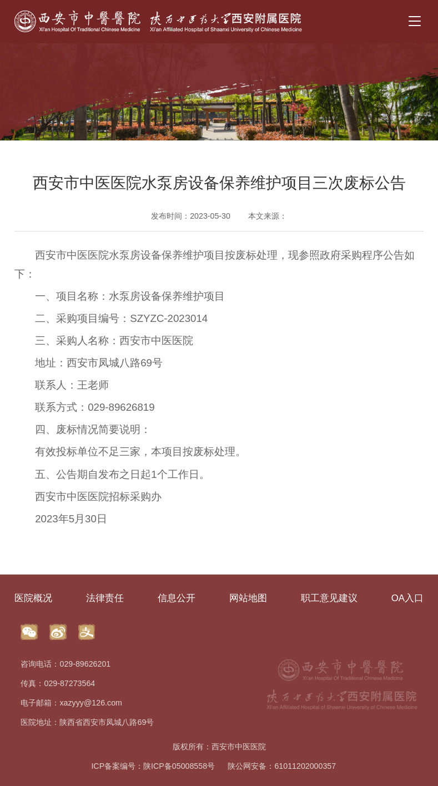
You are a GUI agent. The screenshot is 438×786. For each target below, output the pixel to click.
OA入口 (407, 598)
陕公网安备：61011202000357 (282, 766)
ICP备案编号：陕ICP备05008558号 (153, 766)
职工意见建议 (329, 598)
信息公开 (176, 598)
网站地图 (248, 598)
